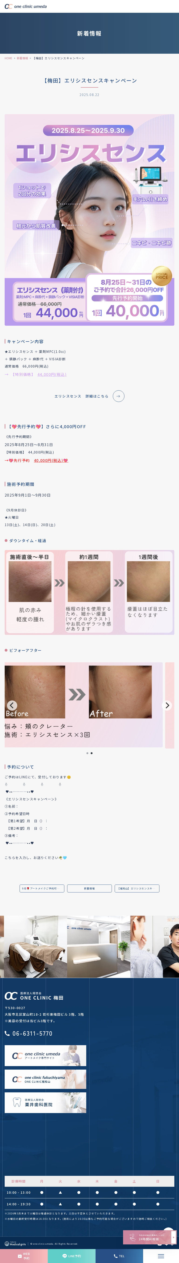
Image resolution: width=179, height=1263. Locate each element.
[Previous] (12, 705)
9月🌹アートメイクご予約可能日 (43, 888)
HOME (8, 58)
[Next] (167, 705)
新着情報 (22, 58)
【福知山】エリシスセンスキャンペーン (138, 888)
